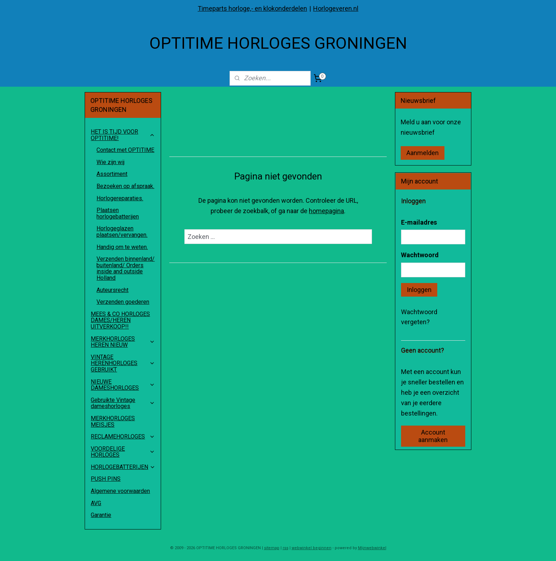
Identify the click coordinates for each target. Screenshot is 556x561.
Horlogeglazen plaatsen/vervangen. (121, 231)
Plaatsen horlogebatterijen (117, 213)
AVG (96, 503)
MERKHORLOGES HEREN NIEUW (123, 342)
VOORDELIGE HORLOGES (123, 452)
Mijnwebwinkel (372, 548)
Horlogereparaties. (119, 198)
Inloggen (419, 289)
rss (285, 548)
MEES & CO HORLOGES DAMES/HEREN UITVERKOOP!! (120, 320)
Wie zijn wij (110, 162)
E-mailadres (419, 222)
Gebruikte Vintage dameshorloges (123, 403)
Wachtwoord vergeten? (419, 317)
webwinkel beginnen (311, 548)
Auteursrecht (112, 290)
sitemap (271, 548)
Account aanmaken (433, 435)
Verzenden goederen (122, 301)
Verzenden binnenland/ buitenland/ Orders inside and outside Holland (125, 268)
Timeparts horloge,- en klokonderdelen (252, 8)
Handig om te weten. (122, 247)
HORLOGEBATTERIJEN (123, 467)
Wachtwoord (420, 255)
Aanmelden (422, 153)
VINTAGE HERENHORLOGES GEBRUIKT (123, 363)
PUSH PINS (106, 478)
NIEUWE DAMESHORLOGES (123, 385)
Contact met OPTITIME (125, 150)
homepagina (326, 211)
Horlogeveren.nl (335, 8)
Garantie (101, 515)
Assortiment (111, 174)
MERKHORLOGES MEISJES (113, 421)
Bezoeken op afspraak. (125, 186)
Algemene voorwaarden (120, 491)
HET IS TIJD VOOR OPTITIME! (123, 135)
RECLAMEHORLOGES (123, 436)
